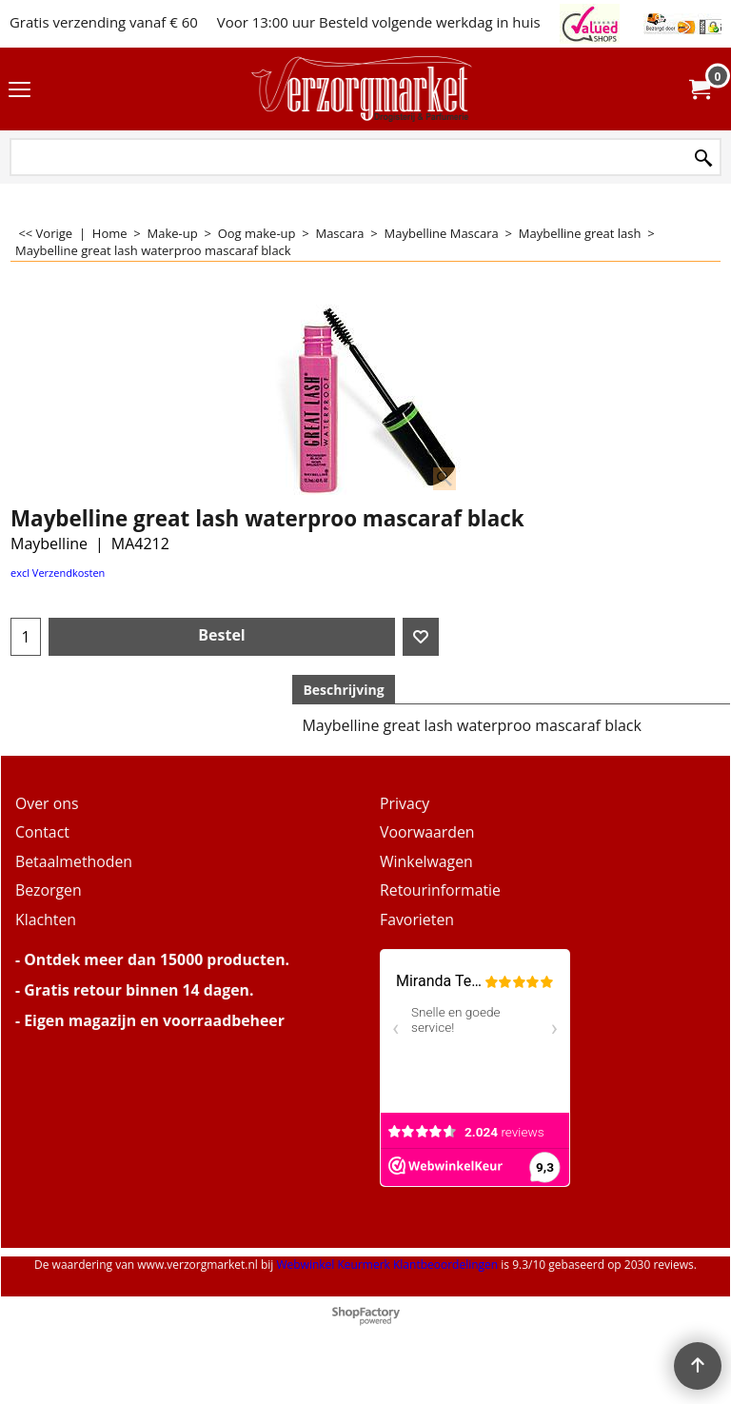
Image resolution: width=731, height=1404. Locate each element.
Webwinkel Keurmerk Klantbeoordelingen (387, 1264)
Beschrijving (343, 690)
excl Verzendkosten (57, 572)
